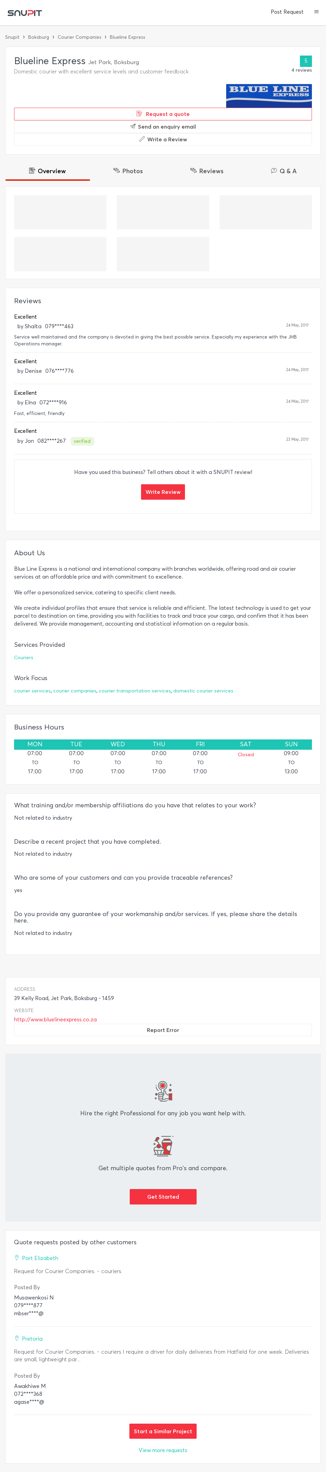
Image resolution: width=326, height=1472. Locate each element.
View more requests (163, 1450)
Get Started (163, 1196)
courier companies (74, 691)
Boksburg (38, 37)
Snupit (12, 37)
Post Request (287, 12)
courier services (32, 691)
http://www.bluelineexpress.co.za (55, 1019)
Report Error (163, 1029)
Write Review (163, 491)
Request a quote (163, 113)
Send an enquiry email (163, 126)
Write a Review (163, 139)
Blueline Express (127, 37)
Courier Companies (79, 37)
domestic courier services (203, 691)
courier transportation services (135, 691)
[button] (316, 12)
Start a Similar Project (163, 1431)
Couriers (23, 658)
